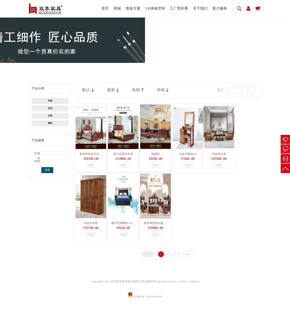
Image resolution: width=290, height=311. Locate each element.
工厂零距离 (173, 9)
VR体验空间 (147, 9)
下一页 (191, 261)
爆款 (50, 129)
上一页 (141, 261)
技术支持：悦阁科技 (191, 289)
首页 (91, 9)
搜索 (47, 177)
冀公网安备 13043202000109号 (145, 304)
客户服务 (217, 9)
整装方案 (123, 9)
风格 (50, 101)
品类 (50, 120)
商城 (105, 9)
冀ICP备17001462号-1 (165, 289)
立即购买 (98, 167)
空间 (50, 110)
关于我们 (196, 9)
